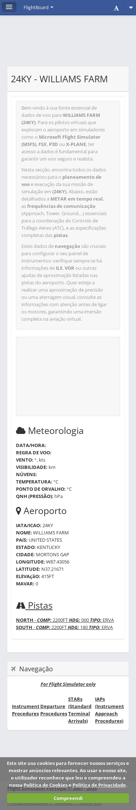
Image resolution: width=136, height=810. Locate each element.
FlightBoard (38, 7)
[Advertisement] (68, 44)
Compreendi (68, 798)
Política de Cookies (45, 785)
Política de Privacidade (99, 785)
